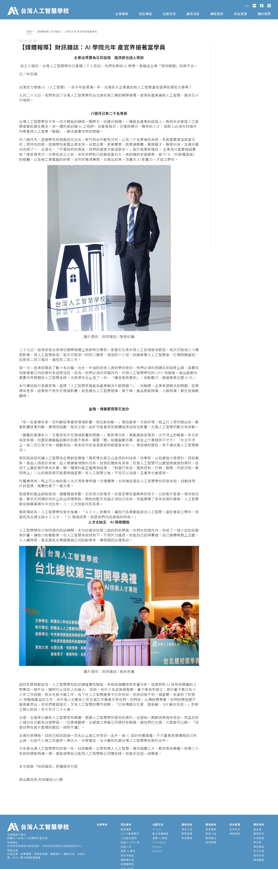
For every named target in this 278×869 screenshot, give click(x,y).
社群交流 (169, 14)
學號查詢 (235, 833)
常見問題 (211, 842)
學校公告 (187, 829)
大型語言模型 (129, 838)
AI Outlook (159, 842)
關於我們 (264, 14)
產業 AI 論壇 (160, 838)
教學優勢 (211, 829)
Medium (157, 851)
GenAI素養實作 (130, 833)
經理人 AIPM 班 (130, 842)
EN (247, 6)
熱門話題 (187, 833)
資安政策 (258, 855)
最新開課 (126, 829)
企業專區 (121, 14)
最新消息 (193, 14)
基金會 (257, 829)
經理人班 (126, 846)
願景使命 (258, 833)
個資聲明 (258, 859)
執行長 (257, 842)
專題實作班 (127, 859)
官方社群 (258, 851)
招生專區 (145, 14)
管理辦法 (211, 838)
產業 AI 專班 (128, 851)
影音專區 (187, 838)
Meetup (157, 846)
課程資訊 (216, 14)
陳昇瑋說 (258, 846)
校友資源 (240, 14)
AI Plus (157, 829)
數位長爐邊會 (161, 833)
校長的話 (258, 838)
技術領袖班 (127, 855)
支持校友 (235, 829)
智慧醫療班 (127, 864)
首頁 (29, 31)
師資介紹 (211, 833)
